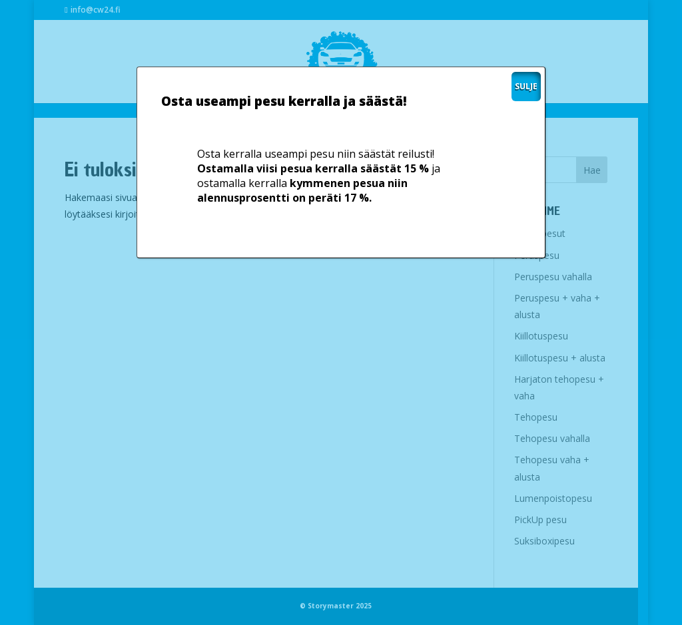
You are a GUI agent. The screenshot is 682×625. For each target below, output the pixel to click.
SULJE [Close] (526, 86)
